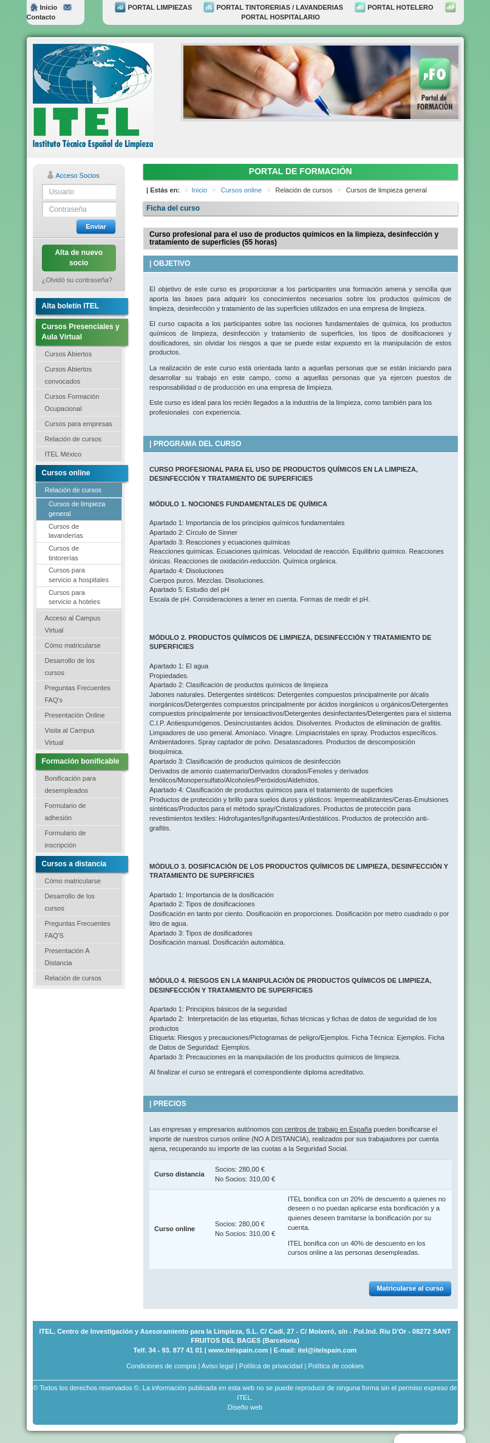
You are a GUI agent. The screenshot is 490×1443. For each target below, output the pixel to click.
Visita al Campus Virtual (70, 736)
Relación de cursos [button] (73, 439)
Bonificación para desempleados (70, 784)
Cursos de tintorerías (64, 553)
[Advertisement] (93, 1061)
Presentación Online (75, 715)
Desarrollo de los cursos (70, 666)
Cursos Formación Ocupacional (72, 402)
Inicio (44, 7)
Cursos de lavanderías (66, 531)
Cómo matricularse (73, 645)
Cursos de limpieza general (77, 508)
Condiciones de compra (161, 1366)
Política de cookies (336, 1366)
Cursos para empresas (78, 423)
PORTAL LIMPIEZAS (153, 7)
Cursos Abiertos (68, 354)
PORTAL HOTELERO (394, 7)
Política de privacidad (271, 1366)
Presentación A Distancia (67, 956)
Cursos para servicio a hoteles (74, 597)
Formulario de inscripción (65, 839)
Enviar (96, 226)
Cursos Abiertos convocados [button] (68, 375)
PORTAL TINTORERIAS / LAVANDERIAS (273, 7)
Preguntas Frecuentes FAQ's (78, 694)
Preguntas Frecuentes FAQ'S (78, 929)
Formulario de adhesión (65, 811)
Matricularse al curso (409, 1288)
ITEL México (63, 454)
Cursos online (241, 190)
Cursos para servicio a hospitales (79, 574)
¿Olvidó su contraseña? (77, 280)
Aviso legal (218, 1366)
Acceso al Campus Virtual (73, 624)
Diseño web (245, 1407)
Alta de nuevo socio (79, 257)
